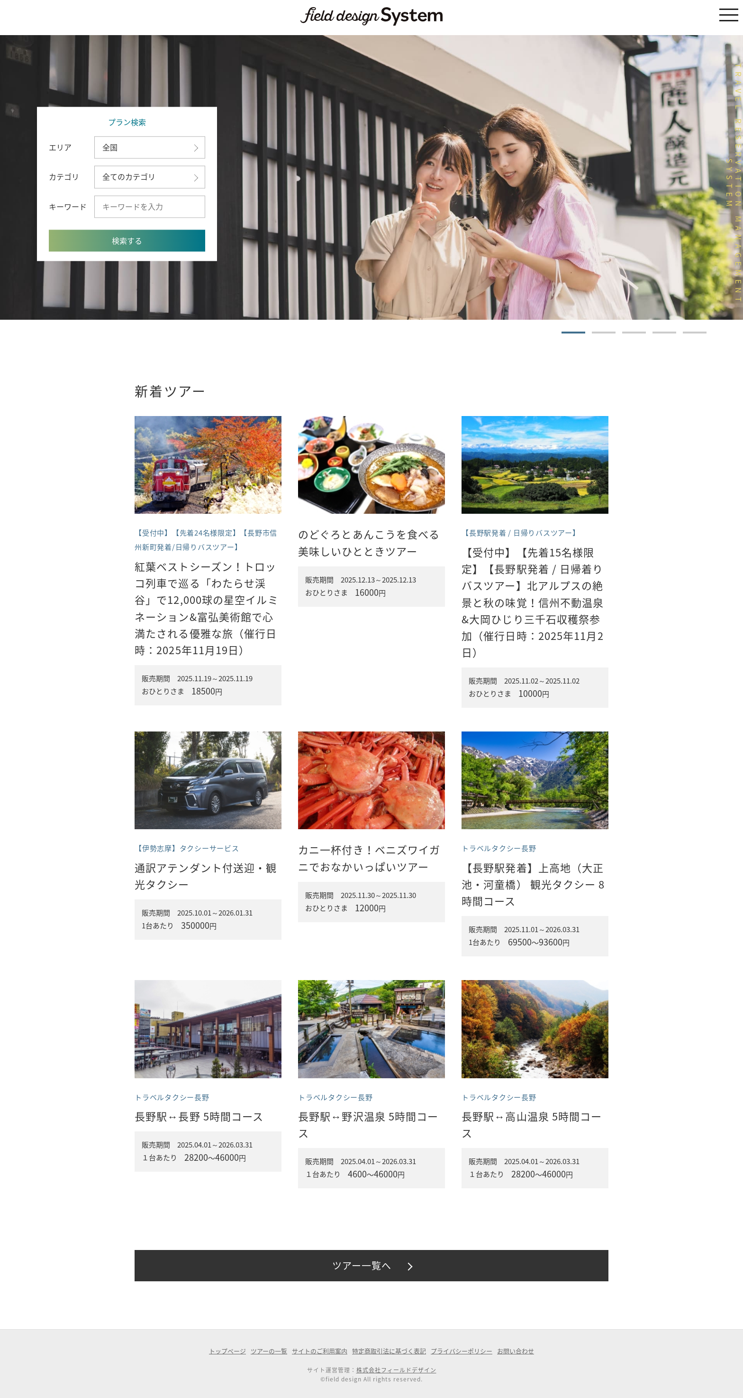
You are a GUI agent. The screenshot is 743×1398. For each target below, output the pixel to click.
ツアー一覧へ (361, 1265)
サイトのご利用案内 (319, 1350)
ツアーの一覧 (269, 1350)
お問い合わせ (515, 1350)
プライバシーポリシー (461, 1350)
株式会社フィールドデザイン (396, 1370)
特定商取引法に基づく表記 (389, 1350)
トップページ (227, 1350)
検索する (127, 241)
